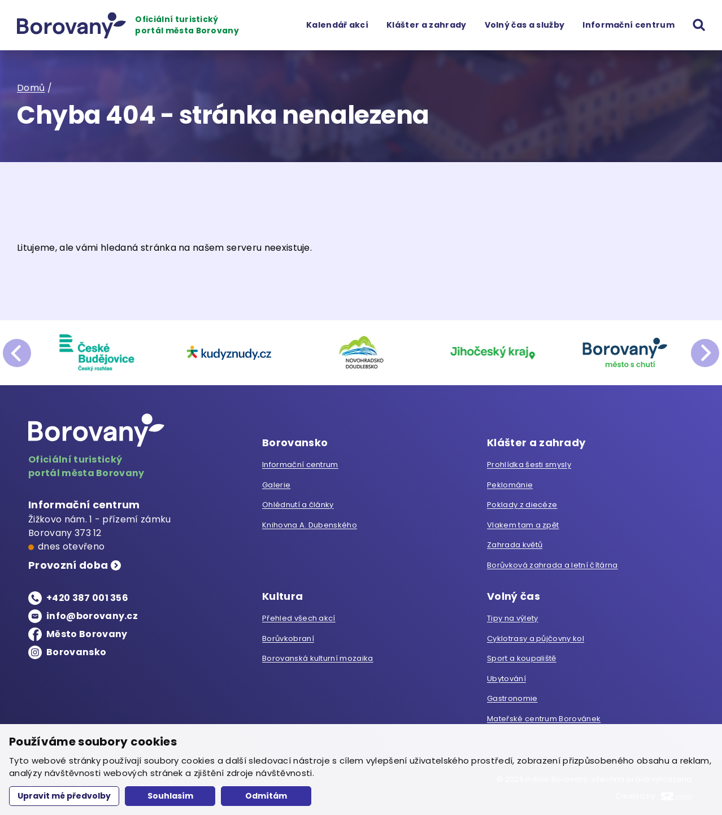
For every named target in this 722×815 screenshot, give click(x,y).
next (705, 353)
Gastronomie (512, 698)
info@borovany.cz (92, 615)
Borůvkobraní (288, 638)
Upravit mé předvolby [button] (64, 795)
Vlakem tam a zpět (523, 525)
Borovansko (76, 652)
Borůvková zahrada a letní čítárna (552, 565)
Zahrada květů (514, 544)
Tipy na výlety (512, 618)
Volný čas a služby (525, 24)
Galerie (276, 485)
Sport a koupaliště (521, 658)
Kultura (282, 596)
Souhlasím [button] (170, 795)
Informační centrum (628, 24)
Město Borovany (86, 633)
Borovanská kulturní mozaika (317, 658)
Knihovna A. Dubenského (309, 525)
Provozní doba (68, 565)
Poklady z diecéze (522, 504)
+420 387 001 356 (87, 597)
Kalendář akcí (337, 24)
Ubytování (506, 678)
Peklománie (510, 485)
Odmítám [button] (266, 795)
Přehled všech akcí (299, 618)
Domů (31, 87)
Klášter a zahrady (426, 24)
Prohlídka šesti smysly (529, 464)
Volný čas (513, 596)
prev (17, 353)
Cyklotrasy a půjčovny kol (535, 638)
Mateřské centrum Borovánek (544, 718)
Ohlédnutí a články (298, 504)
